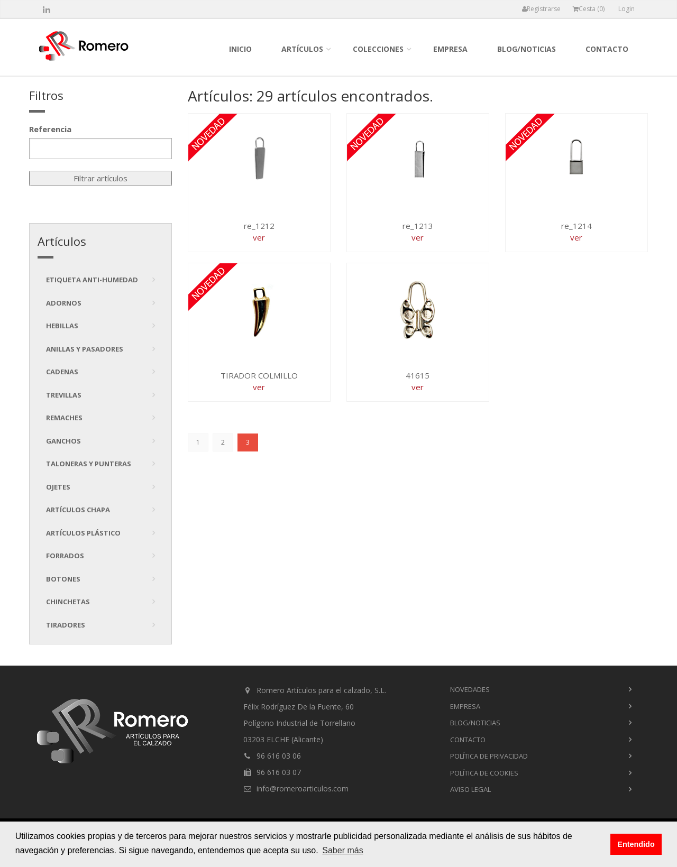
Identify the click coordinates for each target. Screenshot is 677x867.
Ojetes (58, 487)
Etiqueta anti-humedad (92, 279)
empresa (450, 49)
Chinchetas (68, 601)
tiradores (65, 625)
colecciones (378, 49)
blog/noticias (526, 49)
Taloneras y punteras (88, 463)
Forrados (65, 555)
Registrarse (541, 8)
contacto (606, 49)
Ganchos (63, 441)
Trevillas (63, 395)
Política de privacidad (489, 756)
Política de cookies (484, 773)
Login (626, 8)
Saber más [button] (342, 850)
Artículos (302, 49)
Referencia (50, 129)
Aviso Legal (470, 789)
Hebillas (62, 325)
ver (259, 237)
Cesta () (589, 8)
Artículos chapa (78, 509)
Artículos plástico (83, 533)
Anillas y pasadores (84, 349)
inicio (240, 49)
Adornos (63, 303)
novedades (470, 689)
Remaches (64, 417)
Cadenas (62, 371)
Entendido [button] (635, 844)
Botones (63, 579)
